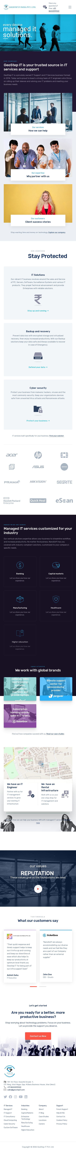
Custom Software (11, 1128)
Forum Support (62, 1109)
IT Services (8, 1106)
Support (59, 1106)
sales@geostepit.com (16, 1090)
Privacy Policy (61, 1124)
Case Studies (44, 1117)
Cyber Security (9, 1124)
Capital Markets (27, 1113)
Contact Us (60, 1117)
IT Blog (41, 1113)
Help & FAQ (60, 1113)
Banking (24, 1109)
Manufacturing (27, 1123)
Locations (42, 1120)
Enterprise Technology (25, 1118)
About (41, 1109)
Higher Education (27, 1130)
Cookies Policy (61, 1120)
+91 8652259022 (14, 1087)
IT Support (8, 1113)
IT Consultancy (9, 1117)
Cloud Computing (10, 1120)
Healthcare (25, 1126)
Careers (42, 1124)
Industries (25, 1106)
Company (43, 1106)
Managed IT (8, 1109)
